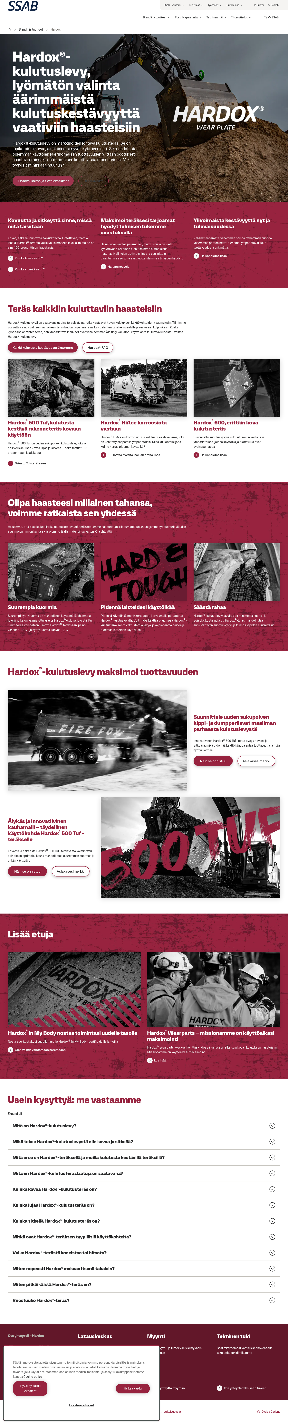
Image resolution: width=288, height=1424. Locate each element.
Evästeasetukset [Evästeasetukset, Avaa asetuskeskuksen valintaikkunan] (81, 1405)
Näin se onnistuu (213, 761)
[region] (81, 1386)
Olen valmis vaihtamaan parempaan (37, 1050)
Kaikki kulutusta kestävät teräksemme (43, 347)
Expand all (15, 1114)
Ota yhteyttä (93, 181)
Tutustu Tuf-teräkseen (27, 463)
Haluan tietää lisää (210, 256)
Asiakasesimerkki (256, 761)
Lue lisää (157, 1060)
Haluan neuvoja (115, 266)
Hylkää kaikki (117, 1391)
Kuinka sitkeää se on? (26, 269)
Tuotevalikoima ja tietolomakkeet (43, 181)
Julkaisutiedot (172, 1411)
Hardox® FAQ (98, 347)
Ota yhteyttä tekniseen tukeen (241, 1388)
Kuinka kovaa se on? (25, 258)
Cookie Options (268, 1411)
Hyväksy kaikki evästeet (46, 1391)
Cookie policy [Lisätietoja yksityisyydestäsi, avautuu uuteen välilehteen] (33, 1382)
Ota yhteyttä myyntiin (166, 1388)
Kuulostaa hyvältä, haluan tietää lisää (130, 455)
